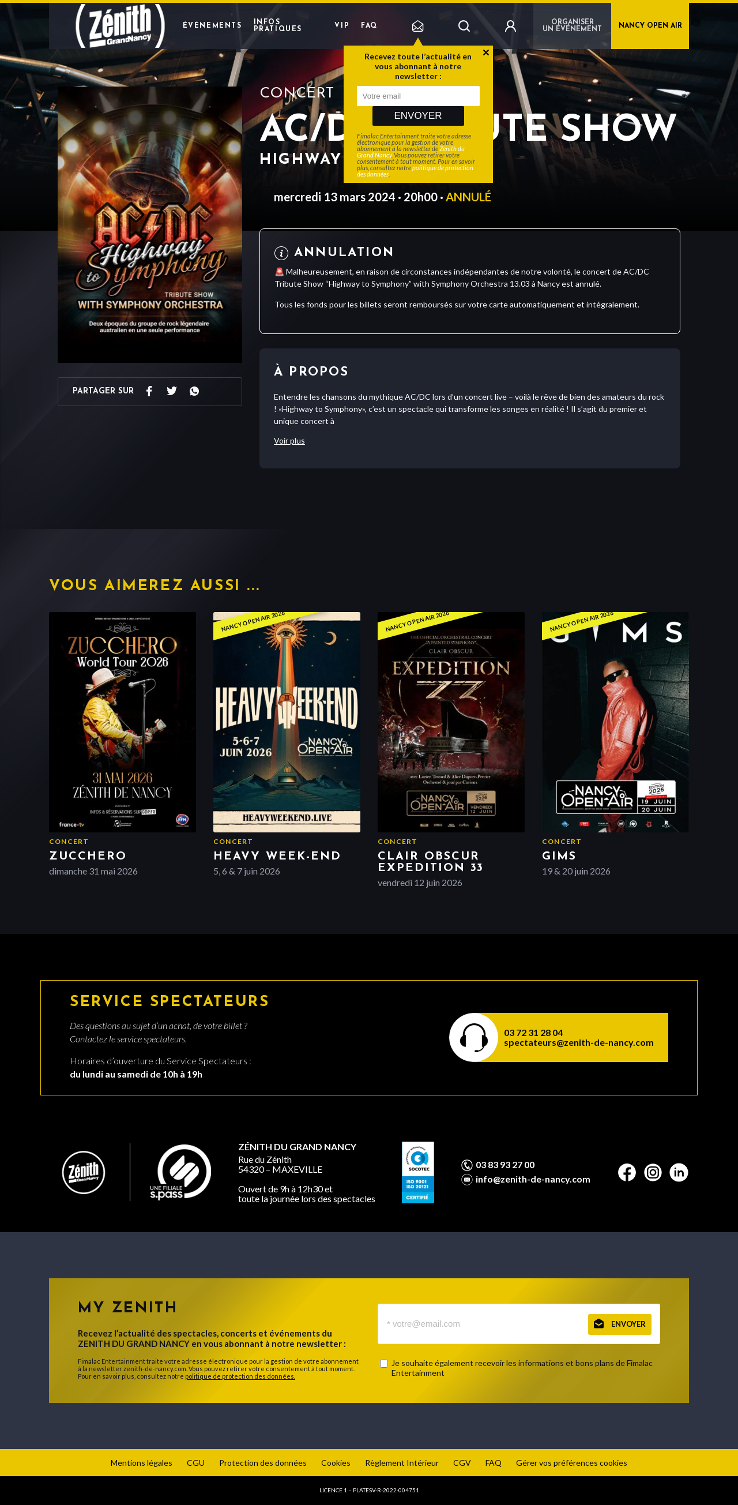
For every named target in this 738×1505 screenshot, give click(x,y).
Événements (212, 25)
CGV (462, 1463)
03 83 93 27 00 (505, 1164)
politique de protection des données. (240, 1376)
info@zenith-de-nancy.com (533, 1179)
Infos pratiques (278, 26)
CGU (196, 1463)
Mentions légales (141, 1463)
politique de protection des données (415, 171)
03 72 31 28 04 (533, 1032)
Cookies (336, 1463)
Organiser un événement (572, 26)
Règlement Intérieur (402, 1463)
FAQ (369, 25)
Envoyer (418, 115)
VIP (341, 25)
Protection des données (263, 1463)
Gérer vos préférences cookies (571, 1463)
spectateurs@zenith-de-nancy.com (579, 1042)
